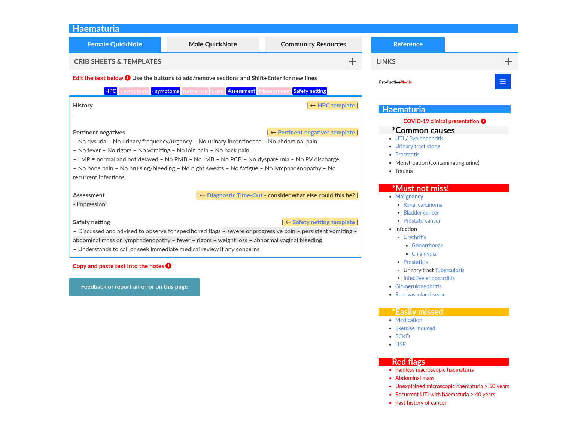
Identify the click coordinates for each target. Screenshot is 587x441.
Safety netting (310, 91)
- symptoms (165, 91)
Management (274, 91)
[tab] (115, 44)
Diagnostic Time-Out (235, 194)
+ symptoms (134, 91)
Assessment (241, 91)
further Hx (195, 91)
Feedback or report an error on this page (134, 286)
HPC (110, 91)
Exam (217, 91)
